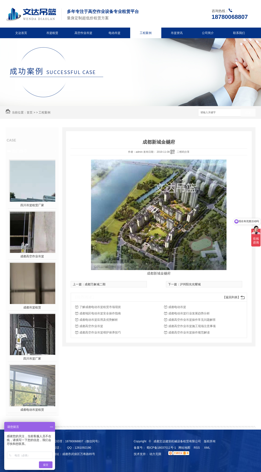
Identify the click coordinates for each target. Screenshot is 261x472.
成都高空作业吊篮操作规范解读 (189, 332)
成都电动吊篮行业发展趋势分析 (189, 313)
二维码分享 (183, 151)
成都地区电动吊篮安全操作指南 (100, 313)
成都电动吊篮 (177, 307)
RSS (197, 447)
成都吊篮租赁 (32, 307)
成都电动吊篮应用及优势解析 (98, 319)
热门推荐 (19, 151)
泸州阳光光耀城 (190, 284)
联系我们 (239, 33)
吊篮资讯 (177, 33)
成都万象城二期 (95, 284)
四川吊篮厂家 (32, 358)
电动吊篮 (114, 33)
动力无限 (155, 454)
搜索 (248, 113)
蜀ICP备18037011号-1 (161, 447)
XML (207, 447)
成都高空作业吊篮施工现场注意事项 (192, 326)
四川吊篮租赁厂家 (32, 205)
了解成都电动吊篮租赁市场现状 (100, 307)
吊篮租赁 (52, 33)
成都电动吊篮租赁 (32, 409)
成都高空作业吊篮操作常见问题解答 (192, 319)
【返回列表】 (231, 297)
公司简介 (208, 33)
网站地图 (184, 447)
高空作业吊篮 (83, 33)
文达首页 (21, 33)
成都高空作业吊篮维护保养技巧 (100, 332)
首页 (30, 112)
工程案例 (146, 33)
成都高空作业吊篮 (32, 256)
